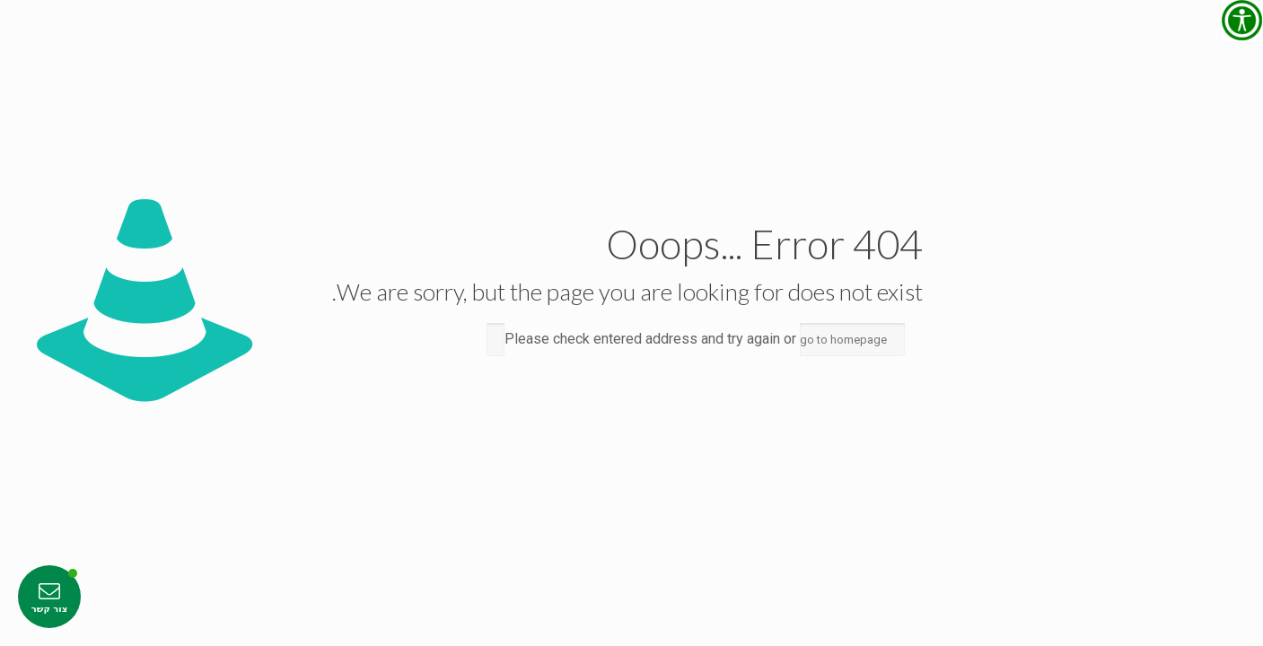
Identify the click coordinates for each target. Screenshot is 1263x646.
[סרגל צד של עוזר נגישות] (1241, 21)
